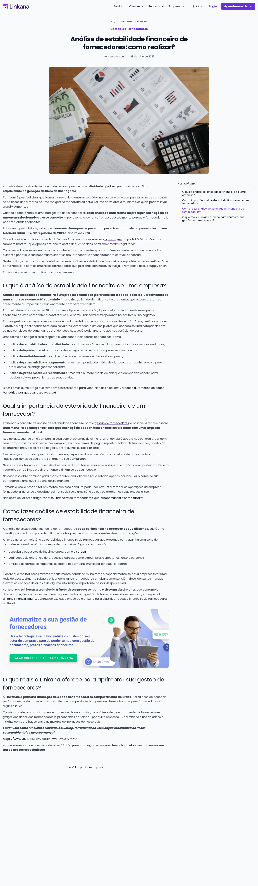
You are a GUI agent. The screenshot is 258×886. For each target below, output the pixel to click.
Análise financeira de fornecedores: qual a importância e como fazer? (93, 498)
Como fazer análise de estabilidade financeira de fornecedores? (213, 210)
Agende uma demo (238, 6)
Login (213, 6)
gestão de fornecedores (112, 423)
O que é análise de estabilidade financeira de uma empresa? (214, 193)
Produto (118, 6)
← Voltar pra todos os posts (86, 767)
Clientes (136, 6)
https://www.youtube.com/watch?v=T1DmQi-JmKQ (40, 739)
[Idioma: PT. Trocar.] (197, 6)
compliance (78, 459)
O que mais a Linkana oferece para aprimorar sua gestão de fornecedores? (213, 218)
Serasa (81, 552)
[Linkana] (16, 6)
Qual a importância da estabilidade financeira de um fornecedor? (215, 201)
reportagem (113, 239)
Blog (113, 21)
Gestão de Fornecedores (134, 21)
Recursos (156, 6)
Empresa (177, 6)
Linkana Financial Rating (19, 599)
